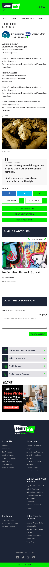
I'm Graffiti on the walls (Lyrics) (21, 272)
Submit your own (25, 220)
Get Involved (31, 502)
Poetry (14, 18)
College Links (31, 526)
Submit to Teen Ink (13, 358)
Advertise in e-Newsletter (36, 471)
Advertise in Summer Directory (34, 463)
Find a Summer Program (15, 374)
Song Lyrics (26, 18)
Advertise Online (33, 468)
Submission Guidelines (35, 492)
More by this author (19, 37)
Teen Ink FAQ (6, 461)
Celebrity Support (8, 455)
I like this (15, 200)
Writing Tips (31, 498)
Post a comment (25, 208)
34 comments (9, 282)
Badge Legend (31, 542)
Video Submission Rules (35, 495)
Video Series (31, 539)
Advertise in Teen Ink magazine (34, 447)
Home (4, 18)
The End (39, 18)
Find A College (11, 366)
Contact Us (6, 449)
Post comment (38, 334)
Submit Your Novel (33, 489)
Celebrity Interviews (9, 458)
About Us (5, 446)
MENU (41, 7)
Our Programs (7, 452)
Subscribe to (18, 350)
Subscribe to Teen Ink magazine (34, 506)
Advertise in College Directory (34, 456)
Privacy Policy (6, 465)
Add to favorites (24, 214)
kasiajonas (19, 33)
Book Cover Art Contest (10, 523)
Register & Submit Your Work (37, 486)
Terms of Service (8, 468)
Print (5, 116)
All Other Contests (8, 527)
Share (5, 188)
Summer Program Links (35, 523)
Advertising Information (35, 452)
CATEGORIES (24, 565)
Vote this (38, 200)
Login (43, 314)
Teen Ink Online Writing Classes (35, 530)
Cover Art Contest (8, 520)
